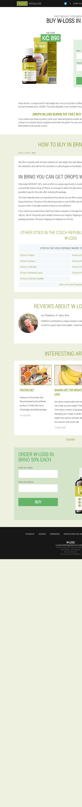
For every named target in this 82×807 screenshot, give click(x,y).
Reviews (42, 534)
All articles (70, 439)
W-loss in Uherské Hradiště (32, 278)
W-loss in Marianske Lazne (31, 272)
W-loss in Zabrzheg (28, 266)
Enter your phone (25, 482)
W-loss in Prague (27, 255)
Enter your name (25, 467)
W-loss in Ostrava (27, 260)
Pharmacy (30, 534)
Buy (38, 502)
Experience (55, 534)
